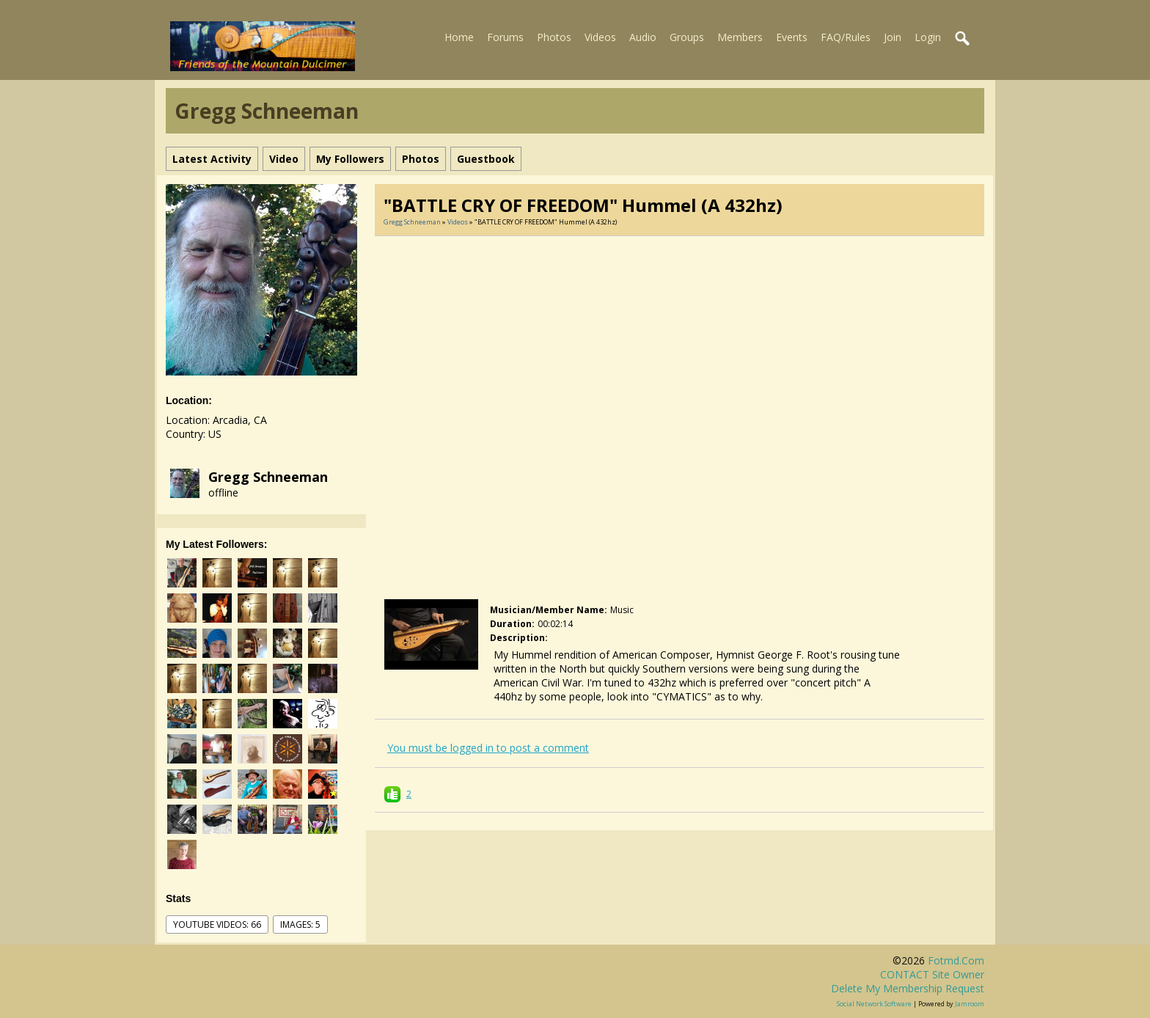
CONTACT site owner (932, 974)
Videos (600, 37)
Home (459, 37)
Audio (642, 37)
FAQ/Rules (846, 37)
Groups (687, 37)
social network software (874, 1003)
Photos (554, 37)
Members (740, 37)
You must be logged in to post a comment (488, 748)
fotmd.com (956, 960)
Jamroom (969, 1003)
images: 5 (300, 924)
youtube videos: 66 (217, 924)
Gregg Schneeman (268, 477)
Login (928, 37)
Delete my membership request (907, 988)
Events (791, 37)
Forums (505, 37)
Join (892, 37)
